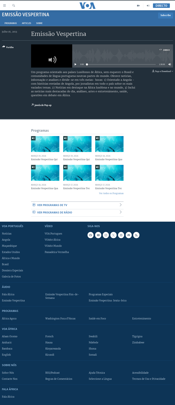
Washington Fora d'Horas (60, 318)
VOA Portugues (53, 233)
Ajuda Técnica (97, 372)
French (49, 336)
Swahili (93, 336)
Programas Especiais (101, 294)
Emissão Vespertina (13, 300)
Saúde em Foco (97, 318)
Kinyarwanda (53, 348)
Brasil (5, 264)
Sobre (39, 23)
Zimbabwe (138, 342)
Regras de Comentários (58, 378)
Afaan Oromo (9, 336)
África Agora (9, 318)
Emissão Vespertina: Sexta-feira (107, 300)
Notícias (6, 233)
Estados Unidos (11, 252)
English (6, 354)
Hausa (48, 342)
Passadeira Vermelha (57, 252)
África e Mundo (11, 258)
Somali (93, 354)
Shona (92, 348)
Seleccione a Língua (100, 378)
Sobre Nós (8, 372)
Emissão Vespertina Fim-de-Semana (62, 296)
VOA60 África (52, 240)
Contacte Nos (9, 378)
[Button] (8, 47)
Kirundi (49, 354)
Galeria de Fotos (11, 276)
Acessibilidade (140, 372)
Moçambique (9, 246)
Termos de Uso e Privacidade (148, 378)
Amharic (7, 342)
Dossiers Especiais (12, 270)
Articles (26, 23)
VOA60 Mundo (53, 246)
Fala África (8, 294)
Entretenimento (141, 318)
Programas (11, 23)
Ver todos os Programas (111, 193)
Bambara (7, 348)
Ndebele (93, 342)
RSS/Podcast (52, 372)
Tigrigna (137, 336)
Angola (6, 240)
